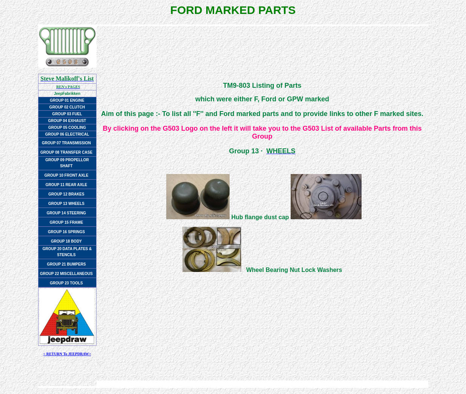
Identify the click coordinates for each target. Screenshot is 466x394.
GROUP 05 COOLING (67, 127)
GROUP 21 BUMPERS (66, 264)
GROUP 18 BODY (66, 241)
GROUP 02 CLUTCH (67, 107)
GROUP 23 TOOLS (66, 283)
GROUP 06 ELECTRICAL (67, 134)
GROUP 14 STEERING (66, 213)
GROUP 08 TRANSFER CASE (66, 152)
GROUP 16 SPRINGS (66, 232)
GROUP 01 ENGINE (67, 100)
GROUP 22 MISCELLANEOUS (66, 274)
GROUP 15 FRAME (66, 222)
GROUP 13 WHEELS (66, 204)
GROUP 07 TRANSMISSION (66, 143)
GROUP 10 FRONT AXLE (66, 175)
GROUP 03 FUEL (67, 114)
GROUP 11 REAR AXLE (66, 185)
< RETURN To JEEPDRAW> (67, 354)
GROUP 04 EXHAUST (67, 121)
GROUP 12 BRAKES (66, 194)
